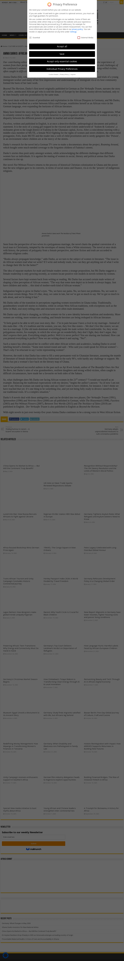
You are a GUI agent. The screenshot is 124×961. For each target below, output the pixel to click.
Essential (34, 37)
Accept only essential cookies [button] (62, 61)
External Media (85, 37)
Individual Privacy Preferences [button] (62, 68)
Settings (73, 31)
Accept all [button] (62, 46)
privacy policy (77, 29)
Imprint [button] (73, 74)
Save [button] (62, 53)
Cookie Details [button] (54, 74)
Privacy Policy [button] (64, 74)
